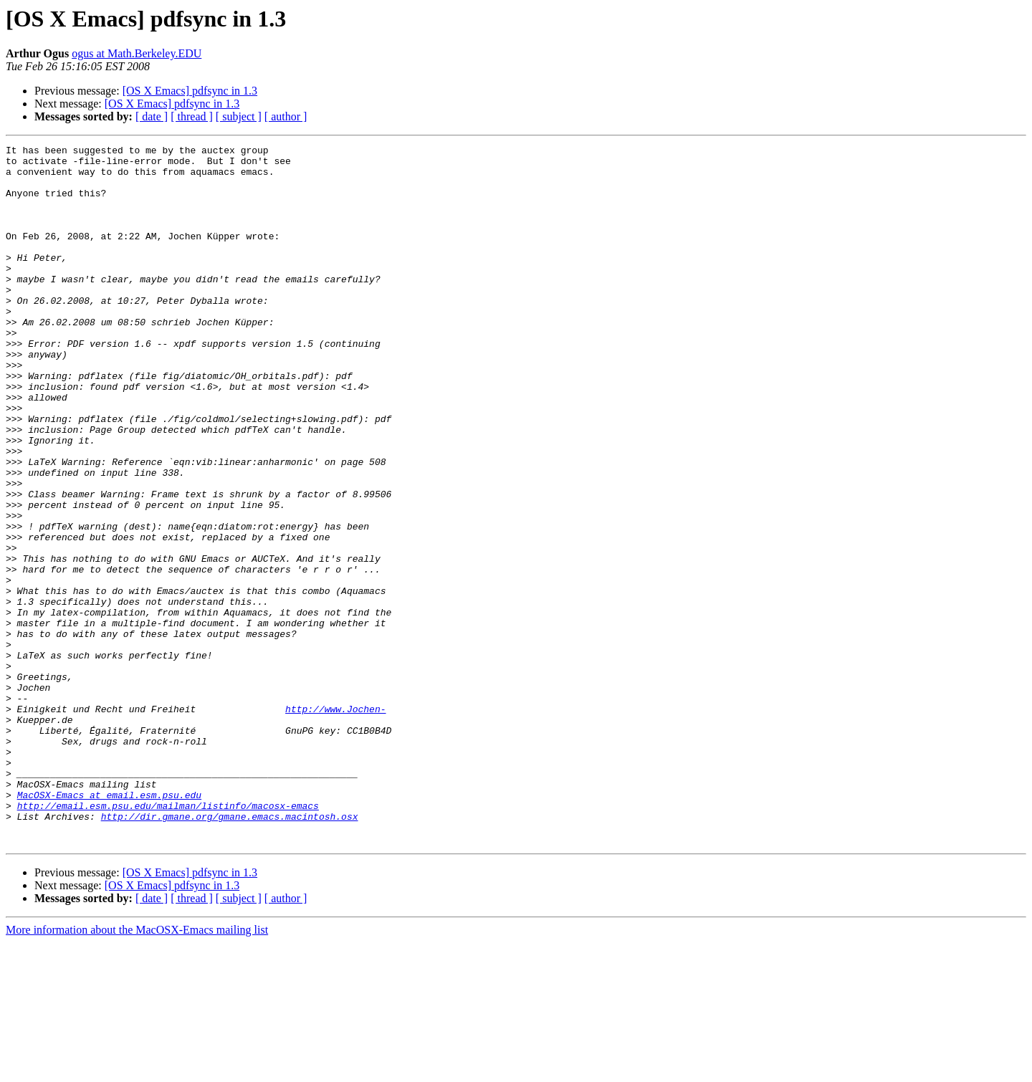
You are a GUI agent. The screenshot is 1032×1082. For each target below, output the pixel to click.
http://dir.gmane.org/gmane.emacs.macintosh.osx (229, 951)
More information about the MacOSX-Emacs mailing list (137, 1069)
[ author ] (285, 116)
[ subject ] (239, 116)
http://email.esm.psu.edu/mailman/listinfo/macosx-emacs (168, 938)
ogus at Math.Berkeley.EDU (136, 53)
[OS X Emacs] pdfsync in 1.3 (190, 91)
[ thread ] (192, 116)
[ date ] (151, 116)
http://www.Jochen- (335, 822)
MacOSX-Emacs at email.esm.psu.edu (109, 925)
